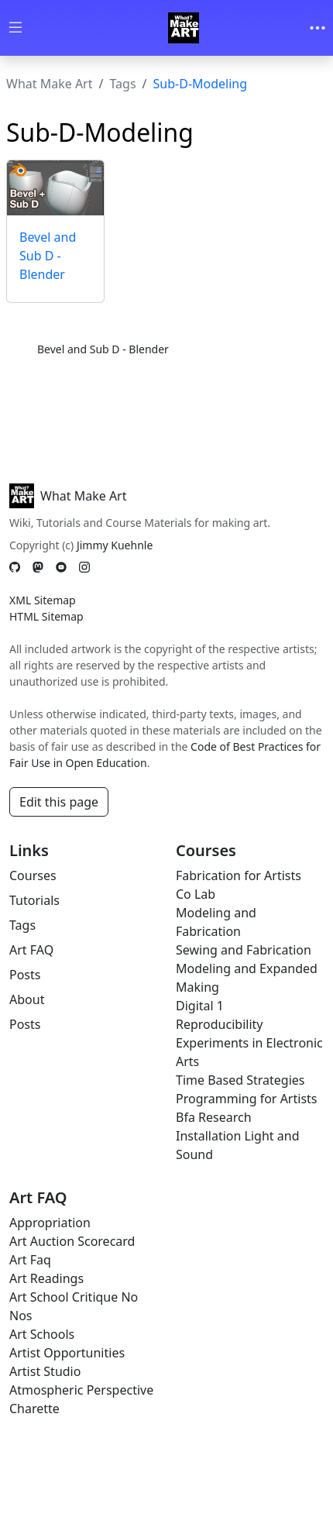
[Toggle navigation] (317, 27)
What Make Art (49, 83)
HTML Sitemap (46, 616)
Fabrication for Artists (238, 875)
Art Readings (46, 1278)
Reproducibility (219, 1024)
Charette (34, 1408)
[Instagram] (84, 567)
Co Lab (195, 894)
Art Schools (41, 1334)
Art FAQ (31, 949)
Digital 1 (200, 1005)
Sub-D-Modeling (200, 83)
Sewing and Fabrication (243, 949)
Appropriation (50, 1222)
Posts (24, 974)
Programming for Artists (246, 1098)
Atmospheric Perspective (81, 1389)
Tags (122, 83)
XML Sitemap (42, 600)
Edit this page (58, 801)
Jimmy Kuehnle (115, 545)
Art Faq (30, 1259)
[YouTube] (61, 567)
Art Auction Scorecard (72, 1241)
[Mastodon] (38, 567)
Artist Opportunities (67, 1352)
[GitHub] (14, 567)
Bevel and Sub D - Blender (47, 256)
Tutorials (34, 900)
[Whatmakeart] (183, 27)
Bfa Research (214, 1117)
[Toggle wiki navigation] (15, 28)
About (26, 999)
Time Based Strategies (240, 1080)
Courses (33, 875)
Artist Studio (45, 1371)
